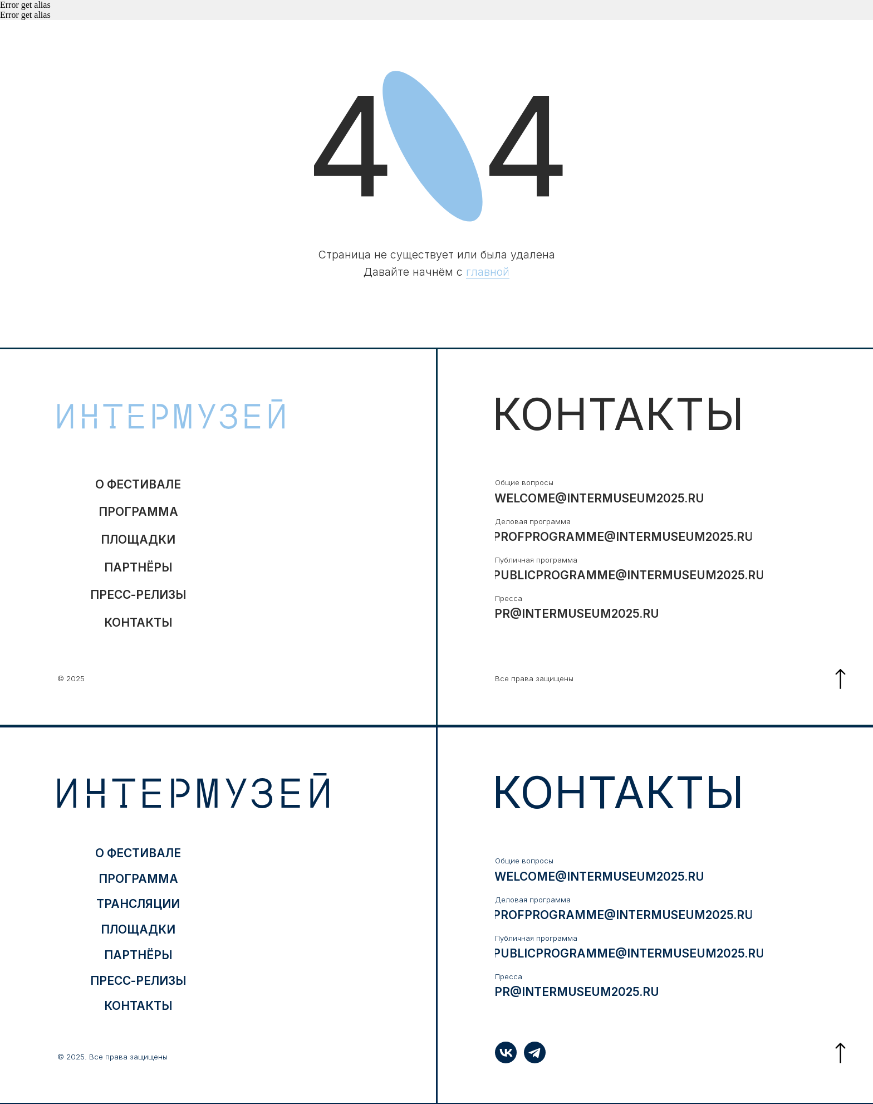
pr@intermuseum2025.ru (577, 614)
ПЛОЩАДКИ (138, 539)
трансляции (138, 904)
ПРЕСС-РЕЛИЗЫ (138, 595)
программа (138, 512)
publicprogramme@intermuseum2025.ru (629, 575)
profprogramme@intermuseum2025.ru (623, 537)
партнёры (138, 567)
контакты (138, 622)
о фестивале (138, 484)
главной (487, 272)
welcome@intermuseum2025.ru (599, 498)
